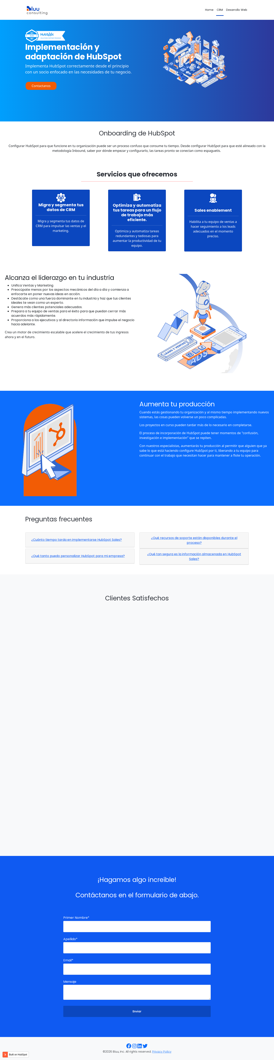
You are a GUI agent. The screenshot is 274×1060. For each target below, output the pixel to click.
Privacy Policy (161, 1052)
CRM (220, 10)
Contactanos (41, 86)
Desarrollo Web (236, 10)
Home (209, 10)
